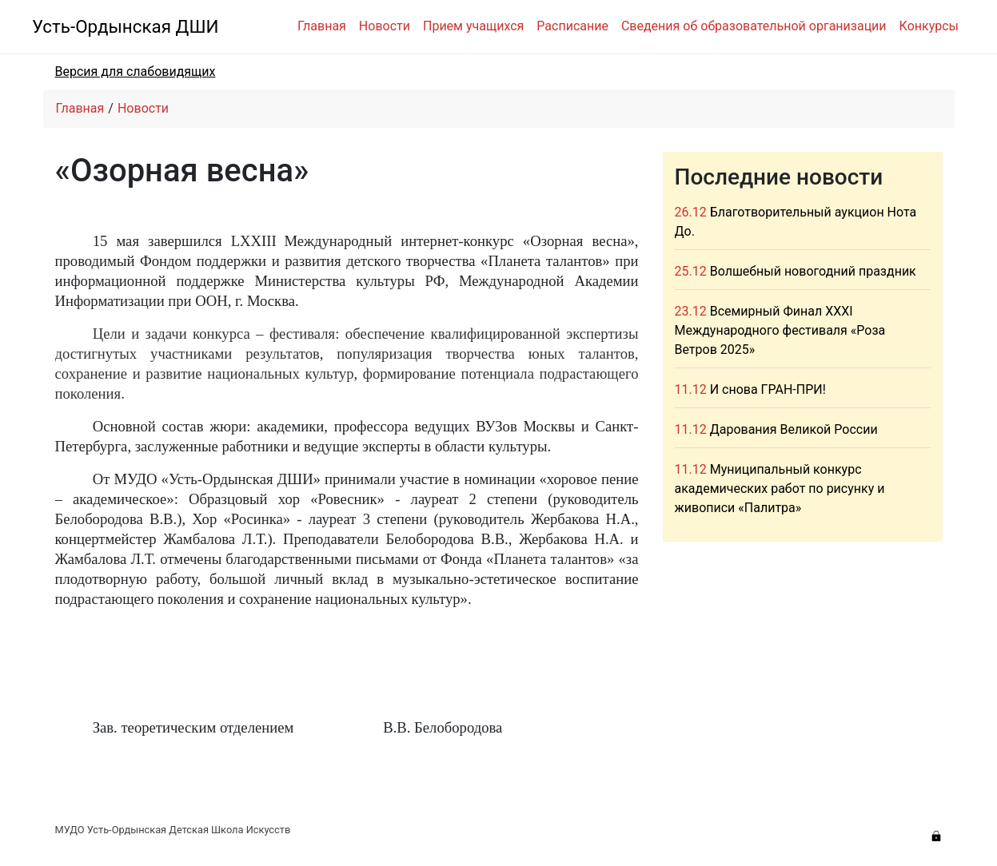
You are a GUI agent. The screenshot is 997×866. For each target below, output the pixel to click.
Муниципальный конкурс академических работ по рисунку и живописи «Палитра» (780, 488)
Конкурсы (929, 26)
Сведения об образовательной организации (754, 26)
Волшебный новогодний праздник (813, 271)
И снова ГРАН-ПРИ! (768, 389)
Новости (384, 26)
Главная (321, 26)
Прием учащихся (473, 26)
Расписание (572, 26)
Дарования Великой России (794, 429)
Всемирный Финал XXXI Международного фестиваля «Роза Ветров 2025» (780, 330)
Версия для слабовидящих (135, 71)
